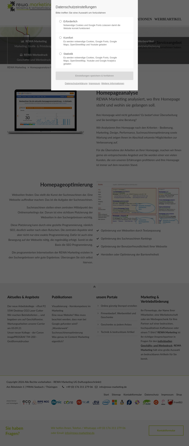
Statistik (93, 58)
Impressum (94, 83)
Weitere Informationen (112, 83)
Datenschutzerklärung (76, 83)
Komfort (93, 41)
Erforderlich (93, 25)
